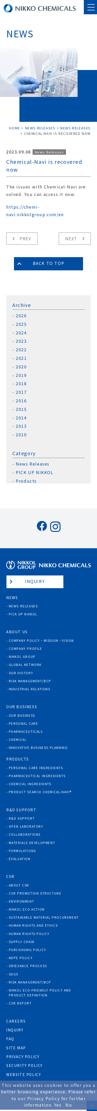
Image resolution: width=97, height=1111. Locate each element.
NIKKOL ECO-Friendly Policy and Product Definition (40, 992)
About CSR (19, 885)
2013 (21, 426)
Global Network (25, 664)
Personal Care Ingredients (36, 767)
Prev (25, 238)
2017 (21, 392)
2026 (21, 315)
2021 (21, 358)
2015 (21, 409)
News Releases (49, 152)
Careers (16, 1021)
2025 (21, 324)
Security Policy (24, 1065)
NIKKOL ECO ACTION (27, 909)
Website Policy (23, 1074)
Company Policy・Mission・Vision (41, 640)
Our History (21, 673)
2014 (21, 417)
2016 (21, 400)
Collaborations (25, 834)
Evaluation (20, 858)
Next (71, 238)
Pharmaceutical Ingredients (37, 776)
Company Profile (25, 648)
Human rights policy (29, 933)
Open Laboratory (26, 826)
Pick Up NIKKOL (23, 614)
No (68, 1105)
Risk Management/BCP (30, 681)
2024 (21, 332)
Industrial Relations (29, 689)
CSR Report (20, 1003)
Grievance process (28, 966)
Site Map (16, 1047)
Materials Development (32, 842)
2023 (21, 341)
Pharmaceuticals (26, 731)
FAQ (10, 1038)
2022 (21, 349)
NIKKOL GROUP (22, 656)
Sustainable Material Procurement (44, 917)
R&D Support (22, 818)
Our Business (22, 715)
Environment (21, 901)
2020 (21, 366)
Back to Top (48, 263)
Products (26, 481)
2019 (21, 375)
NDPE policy (21, 957)
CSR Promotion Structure (35, 893)
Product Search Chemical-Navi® (40, 792)
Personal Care (23, 723)
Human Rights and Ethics (33, 925)
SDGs (13, 974)
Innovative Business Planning (38, 747)
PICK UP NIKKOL (34, 472)
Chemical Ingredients (30, 784)
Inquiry (35, 581)
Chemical (18, 739)
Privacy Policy (22, 1056)
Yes (58, 1105)
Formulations (22, 850)
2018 (21, 383)
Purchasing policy (27, 949)
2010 (21, 434)
